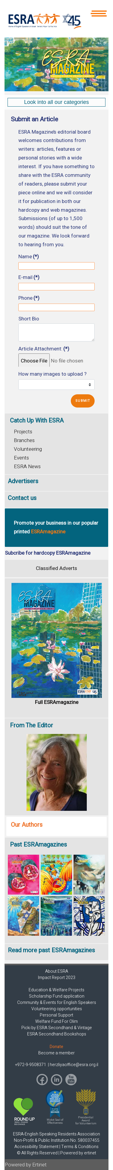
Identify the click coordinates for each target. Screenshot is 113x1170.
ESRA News (27, 466)
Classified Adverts (56, 568)
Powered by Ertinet (26, 1164)
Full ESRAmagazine (56, 702)
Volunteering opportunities (56, 1009)
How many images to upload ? (52, 374)
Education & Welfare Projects (56, 990)
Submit (82, 400)
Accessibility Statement (36, 1147)
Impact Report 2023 (56, 977)
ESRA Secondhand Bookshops (56, 1034)
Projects (23, 431)
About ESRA (56, 971)
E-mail (28, 277)
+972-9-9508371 (31, 1065)
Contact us (22, 498)
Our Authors (26, 824)
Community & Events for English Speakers (56, 1002)
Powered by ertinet (78, 1153)
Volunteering (28, 449)
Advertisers (23, 481)
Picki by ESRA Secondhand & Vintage (56, 1028)
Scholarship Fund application (56, 996)
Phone (28, 298)
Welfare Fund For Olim (56, 1021)
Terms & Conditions (80, 1147)
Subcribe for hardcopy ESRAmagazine (47, 553)
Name (28, 257)
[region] (56, 64)
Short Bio (28, 319)
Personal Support (56, 1015)
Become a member (56, 1053)
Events (21, 458)
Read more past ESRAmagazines (51, 950)
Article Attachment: (43, 349)
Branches (24, 440)
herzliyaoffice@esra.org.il (74, 1065)
